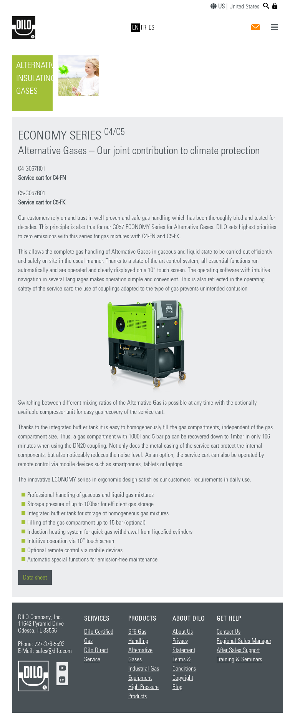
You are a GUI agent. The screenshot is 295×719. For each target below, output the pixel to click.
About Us (182, 632)
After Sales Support (238, 650)
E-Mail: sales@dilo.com (45, 651)
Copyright (182, 678)
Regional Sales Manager (244, 641)
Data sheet (35, 578)
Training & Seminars (239, 659)
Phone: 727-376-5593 (41, 644)
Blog (177, 687)
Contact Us (228, 632)
